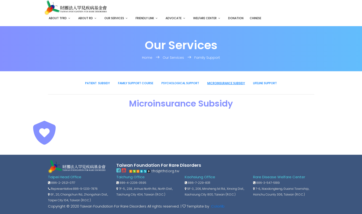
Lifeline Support (265, 83)
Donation (235, 18)
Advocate (174, 18)
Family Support (207, 57)
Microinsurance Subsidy (226, 83)
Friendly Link (145, 18)
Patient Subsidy (97, 83)
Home (147, 57)
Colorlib (217, 206)
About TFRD (58, 18)
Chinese (255, 18)
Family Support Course (135, 83)
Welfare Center (205, 18)
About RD (85, 18)
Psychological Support (180, 83)
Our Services (114, 18)
